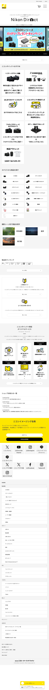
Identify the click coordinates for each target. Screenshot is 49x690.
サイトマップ (4, 689)
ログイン (24, 442)
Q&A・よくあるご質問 (9, 564)
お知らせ (7, 552)
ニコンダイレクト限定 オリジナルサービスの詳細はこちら (24, 383)
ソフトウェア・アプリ (9, 528)
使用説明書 (7, 580)
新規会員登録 (24, 446)
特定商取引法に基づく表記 (10, 674)
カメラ (7, 263)
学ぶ (3, 593)
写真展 (6, 637)
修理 (6, 572)
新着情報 (3, 500)
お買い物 (3, 657)
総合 (3, 263)
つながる (3, 609)
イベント (7, 617)
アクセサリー (8, 540)
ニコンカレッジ (8, 601)
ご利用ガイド (8, 669)
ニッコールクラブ (8, 621)
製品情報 (3, 504)
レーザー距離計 (29, 264)
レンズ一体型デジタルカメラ (11, 520)
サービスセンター (8, 568)
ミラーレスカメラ (8, 512)
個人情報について (5, 683)
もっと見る (24, 270)
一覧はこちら (24, 60)
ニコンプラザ (8, 633)
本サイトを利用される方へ (7, 681)
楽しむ (3, 629)
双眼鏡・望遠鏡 (24, 264)
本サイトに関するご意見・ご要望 (8, 686)
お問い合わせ (8, 560)
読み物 (6, 641)
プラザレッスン (8, 605)
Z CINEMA (7, 508)
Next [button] (44, 54)
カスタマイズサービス (9, 576)
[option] (24, 25)
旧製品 (6, 544)
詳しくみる (24, 294)
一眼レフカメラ (8, 516)
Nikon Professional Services (10, 589)
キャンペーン (4, 653)
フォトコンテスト (8, 645)
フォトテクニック (8, 597)
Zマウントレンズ (12, 264)
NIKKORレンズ (8, 524)
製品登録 (7, 556)
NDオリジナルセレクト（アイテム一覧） (13, 661)
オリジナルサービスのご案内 (11, 665)
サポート (3, 548)
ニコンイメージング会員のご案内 (12, 649)
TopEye (6, 625)
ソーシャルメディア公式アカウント (12, 613)
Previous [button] (4, 54)
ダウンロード (8, 584)
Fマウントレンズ (18, 264)
